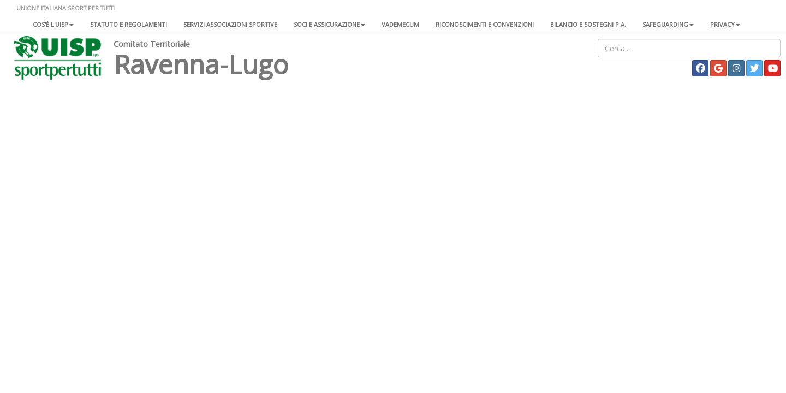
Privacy (725, 24)
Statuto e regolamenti (128, 24)
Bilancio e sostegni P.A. (588, 24)
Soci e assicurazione (329, 24)
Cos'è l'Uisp (53, 24)
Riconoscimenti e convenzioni (485, 24)
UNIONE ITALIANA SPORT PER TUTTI (65, 8)
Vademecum (400, 24)
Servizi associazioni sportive (230, 24)
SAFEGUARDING (668, 24)
